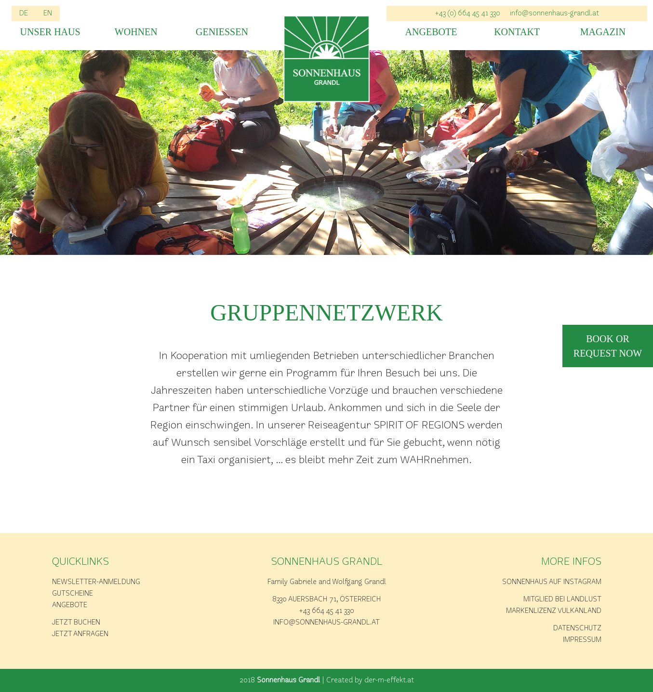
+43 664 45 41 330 (326, 611)
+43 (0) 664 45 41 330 (467, 13)
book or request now (607, 346)
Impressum (582, 640)
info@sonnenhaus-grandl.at (554, 13)
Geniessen (222, 32)
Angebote (431, 32)
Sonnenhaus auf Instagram (551, 582)
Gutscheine (72, 594)
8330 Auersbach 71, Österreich (326, 599)
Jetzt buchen (76, 622)
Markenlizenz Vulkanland (553, 611)
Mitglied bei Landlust (562, 599)
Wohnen (136, 32)
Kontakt (517, 32)
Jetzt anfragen (80, 634)
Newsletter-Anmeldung (96, 582)
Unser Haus (50, 32)
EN (47, 13)
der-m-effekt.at (389, 680)
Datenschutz (577, 628)
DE (23, 13)
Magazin (603, 32)
